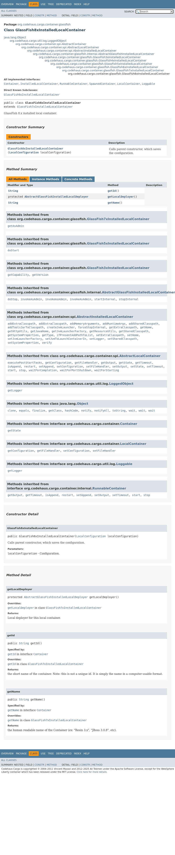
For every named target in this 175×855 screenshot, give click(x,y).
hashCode (71, 410)
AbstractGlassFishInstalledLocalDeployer (56, 196)
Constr (39, 15)
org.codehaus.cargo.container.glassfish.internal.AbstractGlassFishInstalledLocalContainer (93, 53)
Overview (7, 4)
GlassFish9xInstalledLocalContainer (32, 94)
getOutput (108, 362)
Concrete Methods (78, 179)
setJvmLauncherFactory (25, 338)
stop (22, 370)
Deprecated (64, 4)
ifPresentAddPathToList (75, 335)
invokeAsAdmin (31, 299)
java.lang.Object (15, 37)
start (12, 370)
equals (24, 410)
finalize (38, 410)
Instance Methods (45, 179)
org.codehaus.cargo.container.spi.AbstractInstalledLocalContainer (72, 50)
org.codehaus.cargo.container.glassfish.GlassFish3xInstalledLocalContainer (90, 57)
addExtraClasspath (21, 323)
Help (87, 4)
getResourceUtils (102, 331)
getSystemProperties (23, 335)
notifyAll (101, 410)
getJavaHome (39, 331)
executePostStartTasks (25, 362)
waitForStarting (106, 370)
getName (113, 202)
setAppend (46, 366)
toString (118, 410)
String (13, 190)
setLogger (96, 338)
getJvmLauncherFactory (69, 331)
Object (82, 403)
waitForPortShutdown (75, 370)
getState (125, 362)
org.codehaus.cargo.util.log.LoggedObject (38, 40)
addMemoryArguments (84, 323)
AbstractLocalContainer (139, 356)
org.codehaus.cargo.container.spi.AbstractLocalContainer (60, 47)
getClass (55, 410)
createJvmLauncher (61, 327)
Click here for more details (92, 772)
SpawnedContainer (102, 83)
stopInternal (128, 299)
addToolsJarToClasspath (26, 327)
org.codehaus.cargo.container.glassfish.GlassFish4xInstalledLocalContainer (95, 60)
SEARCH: (129, 11)
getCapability (18, 274)
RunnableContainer (74, 83)
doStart (13, 250)
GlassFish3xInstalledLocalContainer (118, 268)
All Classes (9, 11)
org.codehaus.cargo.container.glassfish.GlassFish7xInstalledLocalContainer (113, 70)
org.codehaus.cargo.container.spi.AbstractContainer (51, 44)
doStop (12, 299)
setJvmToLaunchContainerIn (65, 338)
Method (52, 15)
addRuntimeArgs (114, 323)
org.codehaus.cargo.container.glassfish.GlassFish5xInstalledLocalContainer (101, 63)
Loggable (148, 83)
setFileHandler (97, 366)
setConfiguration (70, 366)
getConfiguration (58, 362)
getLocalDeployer (121, 196)
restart (29, 366)
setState (136, 366)
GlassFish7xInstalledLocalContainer (45, 106)
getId (112, 190)
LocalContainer (128, 83)
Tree (51, 4)
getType (47, 335)
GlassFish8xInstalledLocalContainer (35, 148)
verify (47, 342)
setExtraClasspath (110, 335)
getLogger (15, 390)
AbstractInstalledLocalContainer (105, 317)
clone (12, 410)
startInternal (105, 299)
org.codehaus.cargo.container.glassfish (44, 24)
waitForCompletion (43, 370)
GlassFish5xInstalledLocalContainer (118, 243)
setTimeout (155, 366)
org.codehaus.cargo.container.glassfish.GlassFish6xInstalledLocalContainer (107, 67)
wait (132, 410)
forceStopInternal (92, 327)
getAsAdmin (16, 225)
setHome (132, 335)
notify (86, 410)
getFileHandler (86, 362)
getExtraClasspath (123, 327)
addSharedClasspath (143, 323)
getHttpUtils (17, 331)
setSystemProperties (23, 342)
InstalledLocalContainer (39, 83)
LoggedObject (121, 384)
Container (11, 83)
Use (43, 4)
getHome (146, 327)
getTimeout (143, 362)
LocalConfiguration (24, 152)
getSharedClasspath (133, 331)
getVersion (40, 274)
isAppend (14, 366)
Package (21, 4)
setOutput (119, 366)
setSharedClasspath (122, 338)
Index (77, 4)
